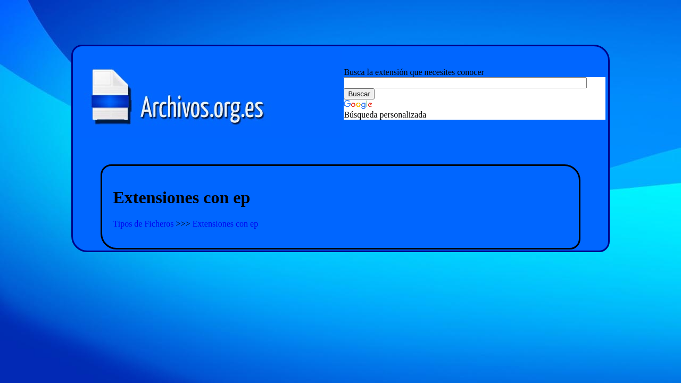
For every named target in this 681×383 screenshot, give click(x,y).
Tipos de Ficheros (144, 223)
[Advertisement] (340, 152)
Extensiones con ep (226, 223)
